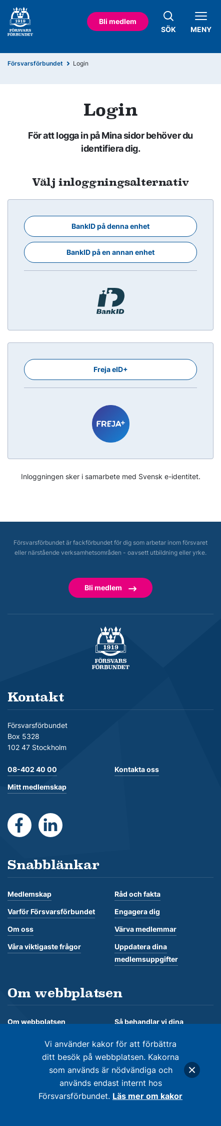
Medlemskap (30, 894)
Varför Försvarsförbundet (51, 911)
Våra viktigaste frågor (44, 946)
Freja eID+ (111, 369)
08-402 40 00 (32, 769)
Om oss (21, 929)
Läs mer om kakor (147, 1096)
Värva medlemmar (145, 929)
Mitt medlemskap (37, 787)
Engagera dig (137, 911)
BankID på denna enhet (111, 226)
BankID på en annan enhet (110, 252)
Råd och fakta (137, 894)
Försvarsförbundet (35, 63)
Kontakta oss (136, 769)
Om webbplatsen (37, 1021)
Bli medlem (117, 21)
